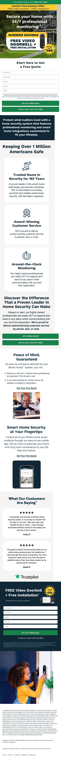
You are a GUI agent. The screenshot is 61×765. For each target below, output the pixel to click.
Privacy (10, 755)
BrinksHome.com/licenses (34, 734)
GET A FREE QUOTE (30, 336)
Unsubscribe (32, 755)
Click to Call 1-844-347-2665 (30, 109)
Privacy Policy (53, 96)
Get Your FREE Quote (30, 103)
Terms (4, 755)
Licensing (17, 755)
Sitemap (24, 755)
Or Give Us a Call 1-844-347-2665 (30, 638)
